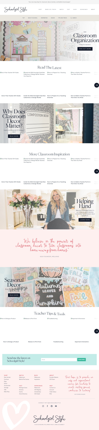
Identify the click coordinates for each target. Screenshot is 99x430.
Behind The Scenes (24, 379)
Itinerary (21, 389)
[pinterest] (51, 406)
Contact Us (52, 387)
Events (21, 391)
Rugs (5, 381)
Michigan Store (23, 387)
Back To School (32, 17)
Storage (6, 387)
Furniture (6, 379)
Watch (62, 9)
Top (23, 17)
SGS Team (52, 379)
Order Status (53, 391)
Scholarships (37, 391)
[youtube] (56, 406)
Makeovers (22, 377)
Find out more (85, 48)
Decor (53, 17)
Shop (40, 9)
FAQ (51, 393)
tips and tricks (62, 17)
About (93, 9)
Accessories (7, 385)
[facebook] (47, 406)
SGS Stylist (37, 393)
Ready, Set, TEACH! (50, 9)
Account (52, 389)
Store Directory (23, 393)
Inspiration (44, 17)
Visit (68, 9)
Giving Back (84, 9)
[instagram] (43, 406)
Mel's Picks (7, 391)
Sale (5, 389)
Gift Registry (37, 389)
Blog (75, 9)
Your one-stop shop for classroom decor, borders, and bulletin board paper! (49, 1)
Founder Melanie (54, 377)
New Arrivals (7, 377)
